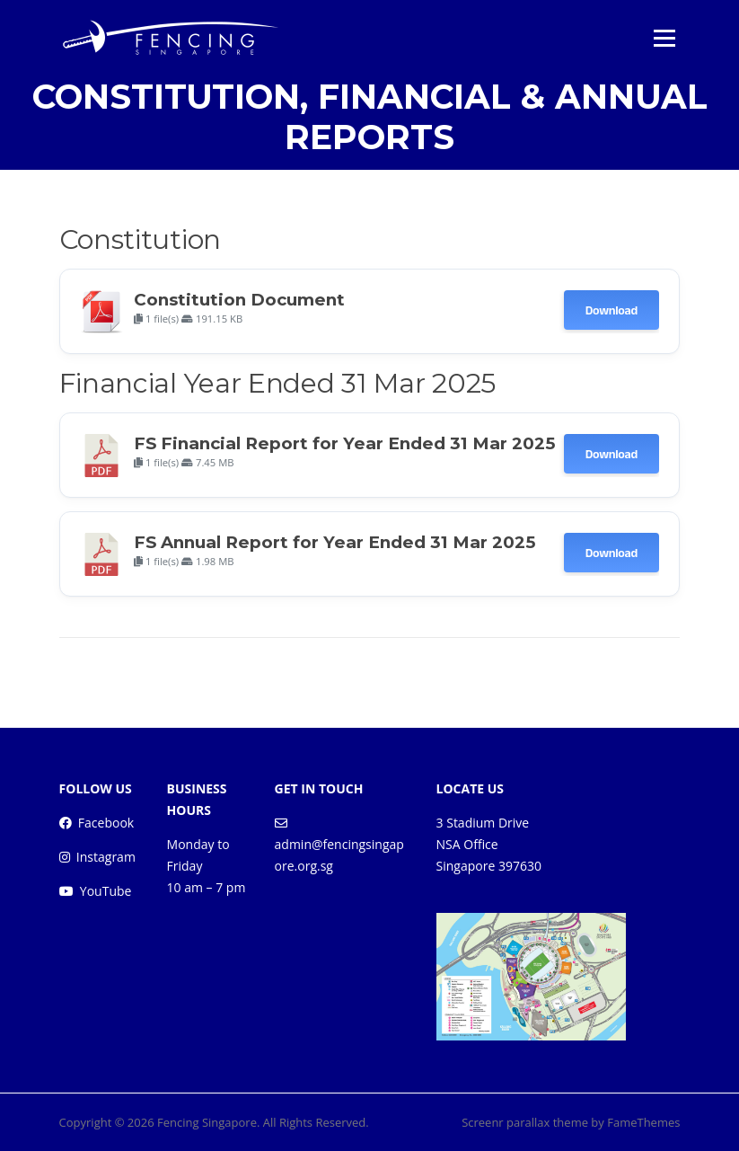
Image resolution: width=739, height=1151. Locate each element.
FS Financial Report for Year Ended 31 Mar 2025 (344, 443)
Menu (664, 38)
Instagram (106, 856)
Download (611, 310)
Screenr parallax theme (525, 1122)
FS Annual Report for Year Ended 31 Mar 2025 (334, 542)
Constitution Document (239, 299)
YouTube (106, 890)
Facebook (106, 822)
